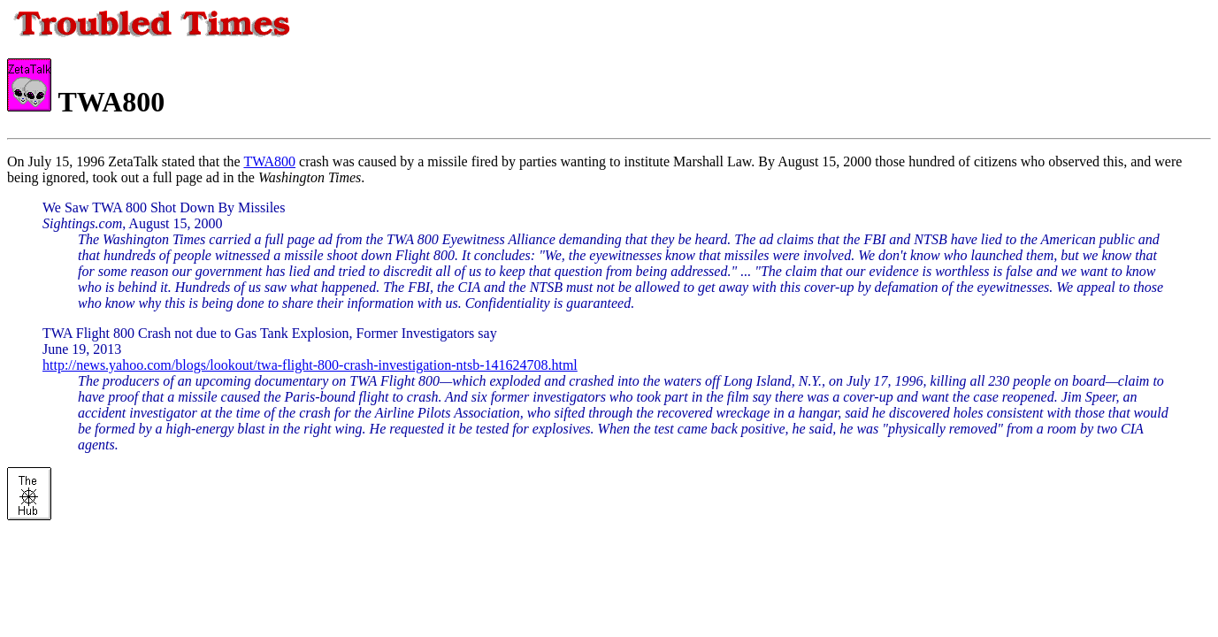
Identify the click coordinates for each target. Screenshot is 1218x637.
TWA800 (269, 161)
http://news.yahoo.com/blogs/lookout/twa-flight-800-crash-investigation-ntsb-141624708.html (310, 364)
